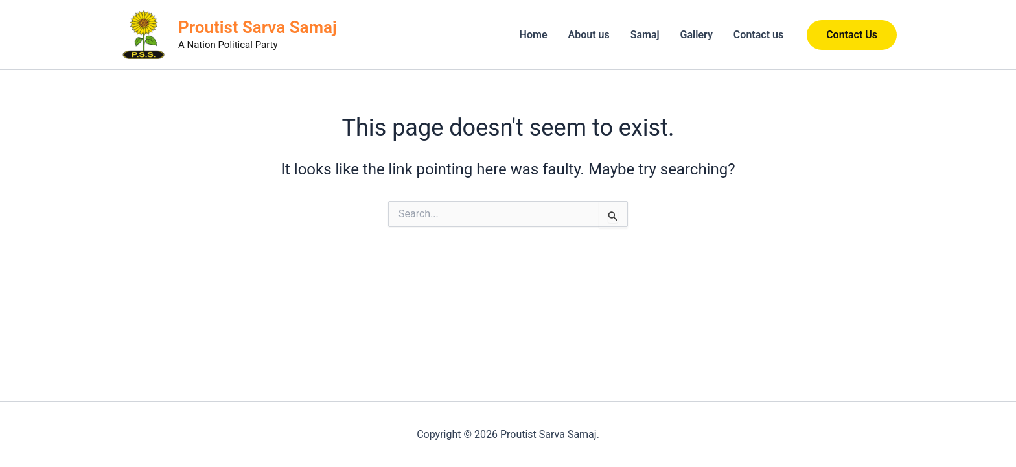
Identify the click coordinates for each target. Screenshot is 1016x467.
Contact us (758, 35)
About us (588, 35)
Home (534, 35)
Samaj (645, 35)
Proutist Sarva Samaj (257, 27)
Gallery (696, 35)
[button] (852, 35)
